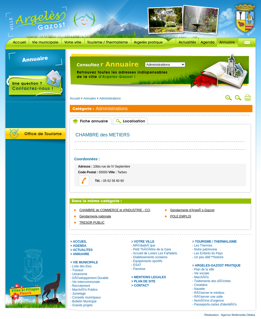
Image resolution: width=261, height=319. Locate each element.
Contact (247, 42)
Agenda (207, 42)
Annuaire (227, 42)
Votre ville (73, 42)
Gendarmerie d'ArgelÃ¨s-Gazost (192, 210)
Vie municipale (45, 42)
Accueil (17, 42)
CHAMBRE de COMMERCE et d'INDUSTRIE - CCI (114, 210)
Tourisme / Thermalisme (108, 42)
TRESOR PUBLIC (92, 222)
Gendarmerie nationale (95, 216)
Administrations (110, 98)
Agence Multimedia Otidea (238, 314)
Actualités (183, 42)
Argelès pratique (149, 42)
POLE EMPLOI (180, 216)
